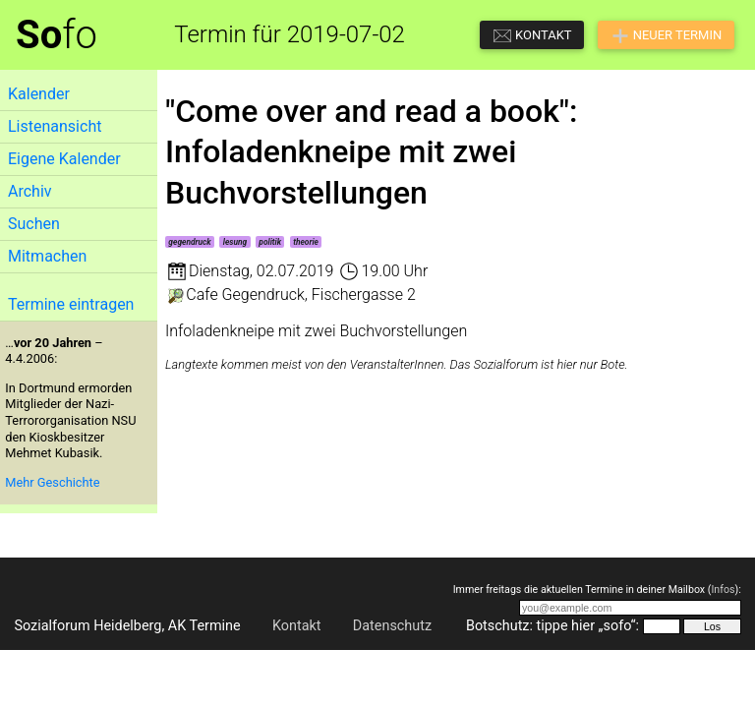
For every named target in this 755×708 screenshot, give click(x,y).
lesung (235, 242)
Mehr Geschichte (52, 482)
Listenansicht (54, 126)
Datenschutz (392, 626)
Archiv (30, 191)
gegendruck (189, 242)
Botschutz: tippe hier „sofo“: (552, 626)
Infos (722, 589)
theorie (306, 242)
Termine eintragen (71, 304)
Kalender (39, 94)
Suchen (34, 223)
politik (270, 242)
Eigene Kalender (64, 158)
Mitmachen (47, 256)
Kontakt (296, 626)
